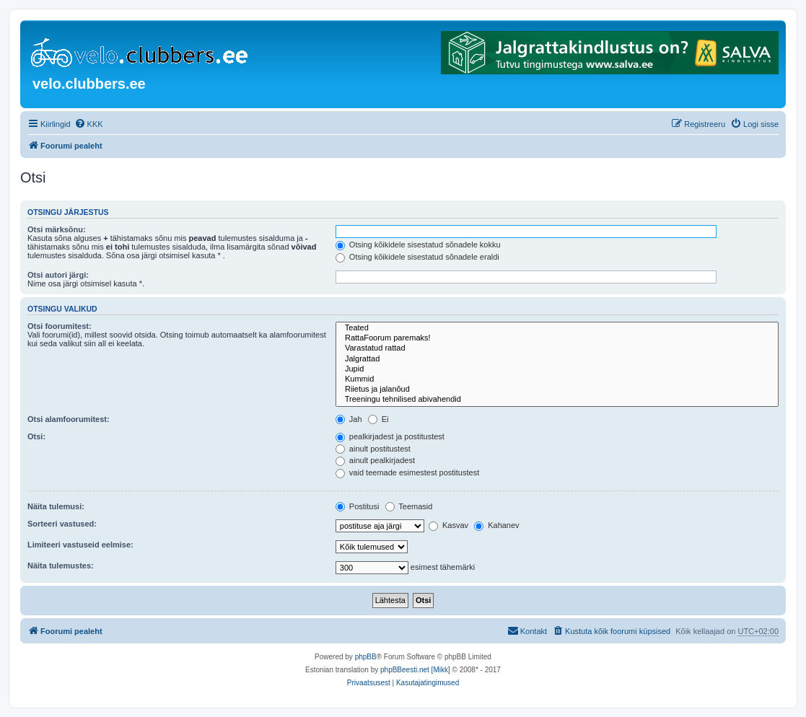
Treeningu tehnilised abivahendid (557, 400)
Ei (378, 419)
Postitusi (358, 506)
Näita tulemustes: (60, 565)
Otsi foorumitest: (59, 326)
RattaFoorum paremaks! (557, 338)
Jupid (557, 369)
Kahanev (496, 525)
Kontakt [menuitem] (527, 630)
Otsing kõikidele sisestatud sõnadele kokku (418, 244)
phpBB (366, 657)
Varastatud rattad (557, 348)
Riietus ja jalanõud (557, 389)
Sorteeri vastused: (62, 523)
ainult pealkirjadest (375, 460)
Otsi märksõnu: (56, 229)
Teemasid (409, 506)
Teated (557, 328)
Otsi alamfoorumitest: (68, 419)
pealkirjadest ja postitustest (390, 436)
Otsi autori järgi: (58, 274)
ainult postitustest (373, 448)
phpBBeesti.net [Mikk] (415, 670)
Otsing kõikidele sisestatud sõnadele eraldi (417, 256)
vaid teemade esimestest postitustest (407, 472)
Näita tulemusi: (55, 506)
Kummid (557, 379)
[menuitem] (88, 124)
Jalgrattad (557, 359)
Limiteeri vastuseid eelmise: (80, 544)
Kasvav (448, 525)
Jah (349, 419)
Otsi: (36, 436)
